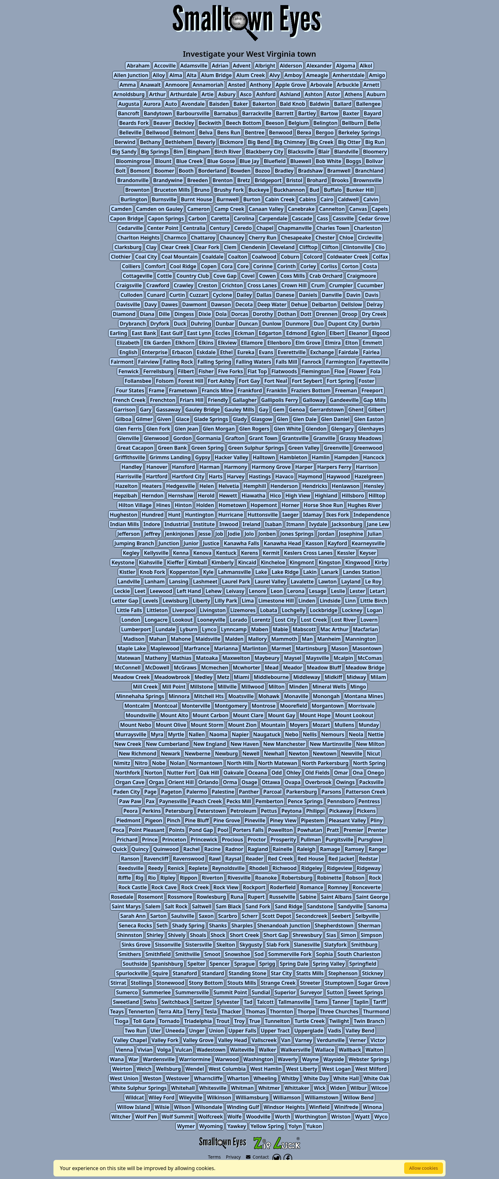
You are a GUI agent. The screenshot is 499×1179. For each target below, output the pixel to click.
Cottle (164, 275)
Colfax (380, 256)
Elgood (380, 333)
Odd (276, 772)
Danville (332, 294)
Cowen (267, 275)
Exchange (322, 352)
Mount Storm (207, 724)
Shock (218, 935)
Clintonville (357, 247)
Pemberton (269, 801)
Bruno (202, 189)
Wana (117, 1059)
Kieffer (175, 562)
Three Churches (339, 1011)
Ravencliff (156, 858)
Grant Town (263, 438)
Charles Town (332, 228)
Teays (117, 1011)
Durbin (370, 323)
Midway (356, 677)
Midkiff (333, 677)
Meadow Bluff (324, 667)
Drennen (327, 314)
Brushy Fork (229, 189)
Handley (132, 466)
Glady (240, 419)
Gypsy (202, 457)
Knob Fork (152, 571)
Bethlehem (178, 142)
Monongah (326, 696)
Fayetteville (374, 361)
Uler (156, 1030)
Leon (277, 591)
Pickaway (340, 810)
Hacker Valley (231, 457)
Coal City (146, 256)
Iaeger (290, 514)
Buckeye (259, 189)
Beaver (162, 122)
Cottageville (137, 275)
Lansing (178, 581)
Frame (156, 390)
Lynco (209, 629)
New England (209, 743)
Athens (353, 94)
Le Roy (373, 581)
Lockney (352, 610)
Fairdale (348, 352)
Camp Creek (229, 208)
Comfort (155, 266)
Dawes (169, 304)
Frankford (249, 390)
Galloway (314, 400)
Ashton (313, 94)
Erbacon (182, 352)
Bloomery (375, 151)
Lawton (327, 581)
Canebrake (301, 208)
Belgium (298, 122)
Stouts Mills (242, 982)
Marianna (226, 648)
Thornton (281, 1011)
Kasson (314, 543)
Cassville (343, 218)
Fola (375, 371)
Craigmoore (361, 275)
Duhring (201, 323)
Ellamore (252, 342)
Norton (153, 772)
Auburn (376, 94)
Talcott (265, 1001)
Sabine (308, 896)
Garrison (124, 409)
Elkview (227, 342)
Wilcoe (379, 1087)
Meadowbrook (172, 677)
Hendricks (314, 485)
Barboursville (192, 113)
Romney (338, 887)
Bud (314, 189)
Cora (227, 266)
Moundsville (141, 715)
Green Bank (172, 447)
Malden (234, 638)
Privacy (233, 1157)
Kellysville (156, 552)
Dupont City (343, 323)
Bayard (372, 113)
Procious (232, 839)
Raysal (233, 858)
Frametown (183, 390)
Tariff (379, 1001)
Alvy (275, 75)
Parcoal (272, 791)
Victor (377, 1040)
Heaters (152, 485)
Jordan (326, 533)
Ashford (266, 94)
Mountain (273, 724)
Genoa (297, 409)
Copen (209, 266)
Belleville (130, 132)
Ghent (356, 409)
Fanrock (311, 361)
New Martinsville (330, 743)
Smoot (212, 954)
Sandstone (320, 906)
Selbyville (367, 915)
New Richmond (138, 753)
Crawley (183, 285)
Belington (325, 122)
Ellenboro (279, 342)
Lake (261, 571)
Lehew (214, 591)
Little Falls (129, 610)
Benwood (280, 132)
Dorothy (263, 314)
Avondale (193, 103)
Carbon (197, 218)
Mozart (321, 724)
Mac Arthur (334, 629)
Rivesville (239, 877)
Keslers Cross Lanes (308, 552)
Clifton (330, 247)
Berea (304, 132)
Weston (152, 1078)
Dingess (184, 314)
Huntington (199, 514)
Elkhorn (184, 342)
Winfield (319, 1107)
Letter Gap (125, 600)
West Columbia (227, 1068)
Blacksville (300, 151)
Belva (206, 132)
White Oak (376, 1078)
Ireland (251, 524)
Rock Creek (195, 887)
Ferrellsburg (158, 371)
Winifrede (346, 1107)
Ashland (290, 94)
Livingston (213, 610)
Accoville (165, 65)
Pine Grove (226, 820)
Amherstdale (348, 75)
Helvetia (228, 485)
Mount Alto (174, 715)
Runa (236, 896)
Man (307, 638)
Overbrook (318, 782)
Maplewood (165, 648)
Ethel (226, 352)
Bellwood (157, 132)
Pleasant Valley (347, 820)
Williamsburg (252, 1097)
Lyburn (188, 629)
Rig (140, 877)
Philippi (315, 810)
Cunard (156, 294)
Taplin (361, 1001)
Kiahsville (151, 562)
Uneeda (175, 1030)
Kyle (208, 571)
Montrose (264, 705)
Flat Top (257, 371)
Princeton (174, 839)
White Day (316, 1078)
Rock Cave (164, 887)
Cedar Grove (373, 218)
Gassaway (168, 409)
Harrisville (128, 476)
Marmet (281, 648)
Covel (248, 275)
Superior (285, 992)
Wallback (350, 1049)
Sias (331, 935)
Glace (182, 419)
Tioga (122, 1021)
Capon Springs (166, 218)
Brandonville (133, 180)
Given (164, 419)
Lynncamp (234, 629)
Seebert (341, 915)
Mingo (358, 686)
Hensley (374, 485)
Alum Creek (250, 75)
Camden (121, 208)
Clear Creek (175, 247)
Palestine (223, 791)
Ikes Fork (337, 514)
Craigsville (129, 285)
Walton (374, 1049)
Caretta (220, 218)
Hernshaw (180, 495)
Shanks (218, 925)
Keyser (368, 552)
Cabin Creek (280, 199)
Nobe (158, 763)
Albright (265, 65)
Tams (321, 1001)
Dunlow (271, 323)
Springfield (362, 963)
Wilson (182, 1107)
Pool (222, 829)
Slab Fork (277, 944)
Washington (258, 1059)
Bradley (284, 170)
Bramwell (339, 170)
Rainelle (282, 849)
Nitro (141, 763)
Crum (318, 285)
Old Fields (317, 772)
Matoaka (207, 657)
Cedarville (130, 228)
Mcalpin (343, 657)
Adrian (220, 65)
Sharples (242, 925)
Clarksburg (127, 247)
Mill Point (174, 686)
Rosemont (150, 896)
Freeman (346, 390)
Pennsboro (340, 801)
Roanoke (266, 877)
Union (216, 1030)
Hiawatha (253, 495)
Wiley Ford (161, 1097)
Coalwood (264, 256)
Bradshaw (310, 170)
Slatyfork (335, 944)
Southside (135, 963)
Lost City (285, 619)
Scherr (249, 915)
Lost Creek (314, 619)
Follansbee (138, 380)
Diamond (124, 314)
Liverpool (183, 610)
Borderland (212, 170)
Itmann (295, 524)
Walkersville (296, 1049)
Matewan (129, 657)
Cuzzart (198, 294)
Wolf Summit (177, 1116)
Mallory (257, 638)
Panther (249, 791)
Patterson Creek (366, 791)
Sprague (244, 963)
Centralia (194, 228)
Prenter (377, 829)
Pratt (333, 829)
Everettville (292, 352)
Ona (358, 772)
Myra (157, 734)
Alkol (366, 65)
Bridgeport (268, 180)
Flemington (315, 371)
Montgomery (231, 705)
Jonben (267, 533)
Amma (128, 84)
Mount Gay (281, 715)
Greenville (336, 447)
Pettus (269, 810)
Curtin (177, 294)
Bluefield (275, 161)
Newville (351, 753)
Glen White (287, 428)
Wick (320, 1087)
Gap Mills (374, 400)
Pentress (369, 801)
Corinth (286, 266)
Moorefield (293, 705)
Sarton (158, 915)
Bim (178, 151)
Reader (254, 858)
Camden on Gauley (159, 208)
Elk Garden (157, 342)
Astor (333, 94)
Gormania (208, 438)
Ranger (377, 849)
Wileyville (190, 1097)
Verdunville (331, 1040)
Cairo (327, 199)
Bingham (198, 151)
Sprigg (267, 963)
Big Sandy (124, 151)
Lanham (154, 581)
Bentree (254, 132)
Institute (204, 524)
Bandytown (158, 113)
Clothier (120, 256)
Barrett (285, 113)
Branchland (369, 170)
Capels (380, 208)
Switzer (203, 1001)
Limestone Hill (276, 600)
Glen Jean (186, 428)
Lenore (257, 591)
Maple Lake (131, 648)
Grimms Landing (170, 457)
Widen (338, 1087)
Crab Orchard (325, 275)
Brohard (317, 180)
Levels (150, 600)
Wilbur (358, 1087)
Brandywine (168, 180)
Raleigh (306, 849)
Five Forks (230, 371)
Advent (242, 65)
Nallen (197, 734)
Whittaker (297, 1087)
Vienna (124, 1049)
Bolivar (374, 161)
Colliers (131, 266)
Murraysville (131, 734)
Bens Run (228, 132)
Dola (221, 314)
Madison (133, 638)
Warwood (227, 1059)
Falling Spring (214, 361)
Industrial (177, 524)
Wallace (324, 1049)
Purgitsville (339, 839)
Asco (246, 94)
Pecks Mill (238, 801)
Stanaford (184, 973)
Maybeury (267, 657)
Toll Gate (144, 1021)
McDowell (157, 667)
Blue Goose (221, 161)
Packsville (371, 782)
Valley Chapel (130, 1040)
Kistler (127, 571)
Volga (164, 1049)
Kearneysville (368, 543)
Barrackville (256, 113)
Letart (377, 591)
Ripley (167, 877)
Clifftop (308, 247)
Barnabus (226, 113)
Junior (191, 543)
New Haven (244, 743)
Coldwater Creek (347, 256)
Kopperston (184, 571)
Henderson (284, 485)
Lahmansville (234, 571)
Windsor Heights (284, 1107)
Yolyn (295, 1126)
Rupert (256, 896)
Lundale (165, 629)
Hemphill (254, 485)
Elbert (337, 333)
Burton (251, 199)
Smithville (187, 954)
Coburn (290, 256)
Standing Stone (247, 973)
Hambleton (293, 457)
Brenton (223, 180)
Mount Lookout (354, 715)
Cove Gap (224, 275)
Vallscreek (264, 1040)
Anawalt (150, 84)
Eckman (244, 333)
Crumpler (341, 285)
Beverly (206, 142)
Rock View (225, 887)
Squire (160, 973)
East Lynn (199, 333)
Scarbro (227, 915)
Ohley (293, 772)
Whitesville (212, 1087)
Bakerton (263, 103)
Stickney (372, 973)
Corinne (262, 266)
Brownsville (367, 180)
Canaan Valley (266, 208)
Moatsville (241, 696)
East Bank (144, 333)
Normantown (205, 763)
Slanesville (307, 944)
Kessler (346, 552)
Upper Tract (275, 1030)
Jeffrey (152, 533)
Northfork (127, 772)
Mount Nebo (135, 724)
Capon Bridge (127, 218)
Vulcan (183, 1049)
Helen (207, 485)
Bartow (329, 113)
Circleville (370, 237)
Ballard (342, 103)
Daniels (308, 294)
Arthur (157, 94)
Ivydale (318, 524)
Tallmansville (294, 1001)
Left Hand (189, 591)
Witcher (121, 1116)
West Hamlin (266, 1068)
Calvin (370, 199)
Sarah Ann (133, 915)
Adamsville (193, 65)
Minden (298, 686)
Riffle (124, 877)
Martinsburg (311, 648)
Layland (351, 581)
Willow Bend (358, 1097)
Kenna (181, 552)
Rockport (254, 887)
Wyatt (362, 1116)
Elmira (333, 342)
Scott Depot (276, 915)
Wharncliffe (208, 1078)
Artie (207, 94)
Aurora (152, 103)
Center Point (163, 228)
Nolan (177, 763)
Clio (379, 247)
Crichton (232, 285)
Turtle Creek (309, 1021)
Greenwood (368, 447)
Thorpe (306, 1011)
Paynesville (173, 801)
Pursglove (370, 839)
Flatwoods (284, 371)
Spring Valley (329, 963)
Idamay (312, 514)
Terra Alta (170, 1011)
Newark (170, 753)
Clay (151, 247)
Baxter (351, 113)
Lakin (310, 571)
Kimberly (222, 562)
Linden (307, 600)
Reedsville (131, 868)
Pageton (171, 791)
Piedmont (128, 820)
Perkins (151, 810)
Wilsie (162, 1107)
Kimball (197, 562)
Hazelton (127, 485)
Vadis (334, 1030)
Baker (240, 103)
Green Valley (303, 447)
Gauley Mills (239, 409)
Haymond (310, 476)
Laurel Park (236, 581)
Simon (348, 935)
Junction (168, 543)
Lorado (238, 619)
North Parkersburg (325, 763)
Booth (186, 170)
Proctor (257, 839)
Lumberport (136, 629)
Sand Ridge (289, 906)
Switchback (175, 1001)
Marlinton (254, 648)
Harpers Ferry (334, 466)
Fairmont (122, 361)
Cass (322, 218)
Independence (371, 514)
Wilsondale (208, 1107)
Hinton (183, 505)
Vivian (144, 1049)
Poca (118, 829)
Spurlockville (132, 973)
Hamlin (321, 457)
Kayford (337, 543)
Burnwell (227, 199)
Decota (244, 304)
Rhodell (258, 868)
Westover (177, 1078)
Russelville (282, 896)
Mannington (360, 638)
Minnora (179, 696)
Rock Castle (132, 887)
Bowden (240, 170)
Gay (263, 409)
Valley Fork (165, 1040)
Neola (356, 734)
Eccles (222, 333)
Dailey (244, 294)
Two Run (135, 1030)
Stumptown (339, 982)
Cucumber (370, 285)
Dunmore (297, 323)
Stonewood (170, 982)
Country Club (192, 275)
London (131, 619)
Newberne (197, 753)
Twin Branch (369, 1021)
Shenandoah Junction (283, 925)
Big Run (374, 142)
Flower (357, 371)
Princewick (204, 839)
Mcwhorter (246, 667)
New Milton (370, 743)
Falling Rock (178, 361)
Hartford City (188, 476)
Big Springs (155, 151)
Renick (176, 868)
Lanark (329, 571)
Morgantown (328, 705)
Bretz (243, 180)
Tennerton (141, 1011)
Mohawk (269, 696)
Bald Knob (292, 103)
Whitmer (269, 1087)
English (128, 352)
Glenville (128, 438)
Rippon (188, 877)
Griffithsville (130, 457)
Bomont (140, 170)
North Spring (369, 763)
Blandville (346, 151)
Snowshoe (237, 954)
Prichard (127, 839)
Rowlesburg (211, 896)
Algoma (345, 65)
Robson (355, 877)
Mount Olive (171, 724)
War (133, 1059)
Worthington (311, 1116)
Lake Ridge (285, 571)
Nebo (291, 734)
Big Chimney (290, 142)
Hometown (232, 505)
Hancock (373, 457)
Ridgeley (311, 868)
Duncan (248, 323)
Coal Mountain (179, 256)
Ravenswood (188, 858)
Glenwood (156, 438)
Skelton (225, 944)
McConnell (128, 667)
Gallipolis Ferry (279, 400)
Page (150, 791)
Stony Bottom (206, 982)
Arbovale (321, 84)
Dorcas (240, 314)
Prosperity (283, 839)
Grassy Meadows (361, 438)
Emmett (372, 342)
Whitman (242, 1087)
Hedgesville (180, 485)
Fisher (206, 371)
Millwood (252, 686)
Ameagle (317, 75)
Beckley (184, 122)
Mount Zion (242, 724)
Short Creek (244, 935)
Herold (206, 495)
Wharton (238, 1078)
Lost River (344, 619)
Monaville (296, 696)
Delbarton (324, 304)
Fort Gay (249, 380)
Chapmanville (295, 228)
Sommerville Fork (290, 954)
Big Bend (259, 142)
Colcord (313, 256)
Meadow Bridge (365, 667)
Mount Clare (248, 715)
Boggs (353, 161)
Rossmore (180, 896)
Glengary (342, 428)
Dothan (287, 314)
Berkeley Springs (359, 132)
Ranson (130, 858)
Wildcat (134, 1097)
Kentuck (226, 552)
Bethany (150, 142)
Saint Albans (336, 896)
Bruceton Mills (172, 189)
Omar (341, 772)
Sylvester (228, 1001)
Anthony (260, 84)
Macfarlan (365, 629)
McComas (370, 657)
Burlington (134, 199)
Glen (282, 419)
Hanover (156, 466)
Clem (230, 247)
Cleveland (283, 247)
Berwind (125, 142)
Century (220, 228)
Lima (248, 600)
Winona (372, 1107)
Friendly (218, 400)
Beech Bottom (243, 122)
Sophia (324, 954)
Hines (163, 505)
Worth (282, 1116)
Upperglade (308, 1030)
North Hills (240, 763)
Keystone (122, 562)
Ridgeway (369, 868)
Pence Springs (305, 801)
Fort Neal (275, 380)
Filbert (186, 371)
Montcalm (137, 705)
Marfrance (197, 648)
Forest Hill (190, 380)
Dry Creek (374, 314)
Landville (129, 581)
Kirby (381, 562)
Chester (324, 237)
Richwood (284, 868)
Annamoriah (208, 84)
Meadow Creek (131, 677)
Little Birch (373, 600)
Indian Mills (124, 524)
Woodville (258, 1116)
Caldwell (348, 199)
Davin (353, 294)
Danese (285, 294)
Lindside (330, 600)
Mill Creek (145, 686)
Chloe (346, 237)
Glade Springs (211, 419)
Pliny (376, 820)
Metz (223, 677)
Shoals (198, 935)
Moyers (299, 724)
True (254, 1021)
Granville (324, 438)
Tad (248, 1001)
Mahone (181, 638)
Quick (120, 849)
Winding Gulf (243, 1107)
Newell (250, 753)
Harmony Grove (271, 466)
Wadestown (211, 1049)
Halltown (264, 457)
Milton (277, 686)
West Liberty (301, 1068)
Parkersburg (301, 791)
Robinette (329, 877)
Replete (198, 868)
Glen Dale (305, 419)
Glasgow (261, 419)
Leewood (161, 591)
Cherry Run (262, 237)
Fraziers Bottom (311, 390)
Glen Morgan (219, 428)
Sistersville (198, 944)
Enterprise (155, 352)
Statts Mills (310, 973)
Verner (357, 1040)
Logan (374, 610)
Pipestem (312, 820)
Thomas (255, 1011)
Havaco (284, 476)
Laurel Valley (270, 581)
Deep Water (272, 304)
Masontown (367, 648)
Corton (350, 266)
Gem (278, 409)
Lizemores (243, 610)
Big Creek (322, 142)
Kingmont (302, 562)
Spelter (196, 963)
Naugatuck (267, 734)
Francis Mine (217, 390)
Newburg (226, 753)
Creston (207, 285)
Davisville (128, 304)
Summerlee (156, 992)
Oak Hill (209, 772)
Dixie (205, 314)
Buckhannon (289, 189)
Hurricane (230, 514)
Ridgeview (339, 868)
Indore (152, 524)
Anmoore (176, 84)
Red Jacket (341, 858)
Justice (211, 543)
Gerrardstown (326, 409)
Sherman (369, 925)
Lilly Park (226, 600)
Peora (130, 810)
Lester (357, 591)
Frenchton (162, 400)
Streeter (310, 982)
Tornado (169, 1021)
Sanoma (377, 906)
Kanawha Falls (241, 543)
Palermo (196, 791)
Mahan (157, 638)
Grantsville (295, 438)
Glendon (316, 428)
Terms (214, 1157)
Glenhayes (371, 428)
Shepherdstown (334, 925)
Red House (311, 858)
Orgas (156, 782)
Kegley (131, 552)
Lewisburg (175, 600)
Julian (375, 533)
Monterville (196, 705)
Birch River (227, 151)
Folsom (165, 380)
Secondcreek (311, 915)
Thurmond (376, 1011)
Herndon (153, 495)
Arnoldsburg (129, 94)
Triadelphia (198, 1021)
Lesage (318, 591)
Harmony (235, 466)
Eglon (318, 333)
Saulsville (182, 915)
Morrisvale (361, 705)
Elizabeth (128, 342)
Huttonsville (263, 514)
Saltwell (201, 906)
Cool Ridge (183, 266)
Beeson (274, 122)
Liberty (201, 600)
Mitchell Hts (209, 696)
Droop (349, 314)
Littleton (157, 610)
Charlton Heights (138, 237)
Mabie (280, 629)
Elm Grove (307, 342)
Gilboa (123, 419)
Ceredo (243, 228)
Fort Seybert (307, 380)
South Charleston (358, 954)
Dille (164, 314)
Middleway (306, 677)
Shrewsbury (307, 935)
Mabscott (304, 629)
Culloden (132, 294)
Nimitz (122, 763)
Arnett (371, 84)
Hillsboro (353, 495)
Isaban (273, 524)
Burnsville (164, 199)
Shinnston (129, 935)
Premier (353, 829)
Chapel (265, 228)
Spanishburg (167, 963)
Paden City (126, 791)
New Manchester (284, 743)
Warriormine (195, 1059)
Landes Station (361, 571)
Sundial (261, 992)
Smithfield (158, 954)
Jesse (204, 533)
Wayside (333, 1059)
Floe (339, 371)
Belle (374, 122)
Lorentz (261, 619)
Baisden (219, 103)
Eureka (245, 352)
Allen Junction (131, 75)
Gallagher (244, 400)
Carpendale (273, 218)
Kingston (330, 562)
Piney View (283, 820)
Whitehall (183, 1087)
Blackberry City (264, 151)
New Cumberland (167, 743)
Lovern (369, 619)
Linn (350, 600)
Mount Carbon (210, 715)
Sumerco (127, 992)
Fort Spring (340, 380)
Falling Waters (253, 361)
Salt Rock (176, 906)
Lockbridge (323, 610)
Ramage (330, 849)
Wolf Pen (146, 1116)
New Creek (128, 743)
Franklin (276, 390)
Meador (292, 667)
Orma (230, 782)
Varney (303, 1040)
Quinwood (166, 849)
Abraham (138, 65)
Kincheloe (273, 562)
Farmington (340, 361)
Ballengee (368, 103)
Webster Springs (368, 1059)
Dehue (299, 304)
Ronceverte (367, 887)
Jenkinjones (179, 533)
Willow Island (133, 1107)
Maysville (317, 657)
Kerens (249, 552)
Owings (345, 782)
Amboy (293, 75)
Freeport (372, 390)
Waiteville (242, 1049)
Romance (311, 887)
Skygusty (251, 944)
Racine (212, 849)
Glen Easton (368, 419)
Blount (163, 161)
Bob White (328, 161)
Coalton (237, 256)
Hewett (228, 495)
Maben (259, 629)
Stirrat (118, 982)
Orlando (208, 782)
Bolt (120, 170)
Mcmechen (214, 667)
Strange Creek (278, 982)
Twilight (339, 1021)
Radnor (234, 849)
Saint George (372, 896)
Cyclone (222, 294)
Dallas (264, 294)
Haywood (338, 476)
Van (286, 1040)
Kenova (202, 552)
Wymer (186, 1126)
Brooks (340, 180)
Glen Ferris (128, 428)
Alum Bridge (216, 75)
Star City (281, 973)
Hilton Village (134, 505)
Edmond (296, 333)
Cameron (198, 208)
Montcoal (165, 705)
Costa (370, 266)
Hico (275, 495)
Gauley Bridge (202, 409)
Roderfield (283, 887)
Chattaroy (203, 237)
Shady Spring (188, 925)
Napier (240, 734)
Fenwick (128, 371)
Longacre (156, 619)
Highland (326, 495)
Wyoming (211, 1126)
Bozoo (262, 170)
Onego (375, 772)
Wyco (381, 1116)
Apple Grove (291, 84)
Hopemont (263, 505)
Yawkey (236, 1126)
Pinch (173, 820)
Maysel (292, 657)
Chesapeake (296, 237)
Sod (259, 954)
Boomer (164, 170)
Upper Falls (242, 1030)
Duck (180, 323)
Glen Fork (158, 428)
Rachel (191, 849)
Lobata (268, 610)
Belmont (183, 132)
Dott (306, 314)
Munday (369, 724)
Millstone (201, 686)
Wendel (195, 1068)
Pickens (366, 810)
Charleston (367, 228)
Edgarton (270, 333)
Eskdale (206, 352)
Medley (203, 677)
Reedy (155, 868)
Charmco (175, 237)
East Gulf (172, 333)
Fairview (148, 361)
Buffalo (332, 189)
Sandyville (350, 906)
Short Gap (276, 935)
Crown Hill (294, 285)
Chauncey (232, 237)
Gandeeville (344, 400)
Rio (152, 877)
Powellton (280, 829)
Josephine (351, 533)
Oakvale (233, 772)
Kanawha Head (282, 543)
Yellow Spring (267, 1126)
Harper (304, 466)
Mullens (344, 724)
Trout (223, 1021)
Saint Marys (126, 906)
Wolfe (235, 1116)
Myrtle (176, 734)
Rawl (215, 858)
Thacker (231, 1011)
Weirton (122, 1068)
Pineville (255, 820)
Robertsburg (297, 877)
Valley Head (232, 1040)
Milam (378, 677)
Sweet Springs (365, 992)
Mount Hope (315, 715)
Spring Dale (294, 963)
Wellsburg (168, 1068)
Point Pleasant (147, 829)
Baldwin (319, 103)
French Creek (129, 400)
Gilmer (144, 419)
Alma (175, 75)
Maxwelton (236, 657)
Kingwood (357, 562)
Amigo (377, 75)
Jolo (249, 533)
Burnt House (196, 199)
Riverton (212, 877)
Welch (144, 1068)
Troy (239, 1021)
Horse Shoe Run (323, 505)
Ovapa (292, 782)
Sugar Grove (373, 982)
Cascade (302, 218)
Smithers (130, 954)
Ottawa (271, 782)
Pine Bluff (197, 820)
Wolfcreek (210, 1116)
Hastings (260, 476)
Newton (298, 753)
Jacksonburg (347, 524)
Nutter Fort (181, 772)
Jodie (234, 533)
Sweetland (126, 1001)
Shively (177, 935)
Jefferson (128, 533)
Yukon (314, 1126)
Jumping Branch (134, 543)
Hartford (156, 476)
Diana (147, 314)
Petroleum (243, 810)
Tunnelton (277, 1021)
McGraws (185, 667)
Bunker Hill (360, 189)
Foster (366, 380)
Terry (193, 1011)
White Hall (346, 1078)
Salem (152, 906)
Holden (205, 505)
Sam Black (228, 906)
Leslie (338, 591)
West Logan (336, 1068)
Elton (351, 342)
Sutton (335, 992)
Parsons (331, 791)
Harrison (366, 466)
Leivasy (235, 591)
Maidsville (207, 638)
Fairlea (371, 352)
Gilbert (376, 409)
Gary (145, 409)
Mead (272, 667)
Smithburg (364, 944)
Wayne (310, 1059)
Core (243, 266)
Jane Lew (378, 524)
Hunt (174, 514)
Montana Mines (363, 696)
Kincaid (247, 562)
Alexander (319, 65)
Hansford (183, 466)
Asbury (226, 94)
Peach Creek (206, 801)
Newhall (274, 753)
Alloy (159, 75)
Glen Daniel (335, 419)
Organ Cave (130, 782)
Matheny (156, 657)
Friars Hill (191, 400)
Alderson (291, 65)
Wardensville (159, 1059)
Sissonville (168, 944)
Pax (150, 801)
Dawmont (194, 304)
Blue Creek (189, 161)
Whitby (290, 1078)
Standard (212, 973)
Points (177, 829)
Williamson (286, 1097)
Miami (242, 677)
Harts (215, 476)
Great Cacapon (135, 447)
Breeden (197, 180)
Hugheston (123, 514)
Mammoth (284, 638)
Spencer (220, 963)
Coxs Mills (292, 275)
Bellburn (352, 122)
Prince (150, 839)
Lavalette (302, 581)
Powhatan (309, 829)
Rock (375, 877)
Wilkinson (219, 1097)
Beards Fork (134, 122)
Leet (140, 591)
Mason (339, 648)
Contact (257, 1157)
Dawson (221, 304)
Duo (318, 323)
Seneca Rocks (135, 925)
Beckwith (210, 122)
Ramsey (354, 849)
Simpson (371, 935)
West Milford (371, 1068)
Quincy (140, 849)
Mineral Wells (329, 686)
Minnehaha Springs (140, 696)
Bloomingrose (133, 161)
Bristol (294, 180)
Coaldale (212, 256)
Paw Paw (130, 801)
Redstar (368, 858)
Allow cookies (423, 1168)
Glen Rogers (254, 428)
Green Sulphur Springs (256, 447)
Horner (290, 505)
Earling (118, 333)
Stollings (141, 982)
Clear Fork (206, 247)
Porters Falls (248, 829)
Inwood (228, 524)
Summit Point (230, 992)
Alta (192, 75)
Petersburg (179, 810)
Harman (210, 466)
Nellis (310, 734)
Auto (171, 103)
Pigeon (153, 820)
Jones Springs (297, 533)
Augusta (128, 103)
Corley (308, 266)
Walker (267, 1049)
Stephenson (342, 973)
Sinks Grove (136, 944)
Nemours (332, 734)
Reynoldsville (228, 868)
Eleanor (358, 333)
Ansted (236, 84)
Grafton (234, 438)
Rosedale (122, 896)
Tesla (210, 1011)
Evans (266, 352)
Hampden (346, 457)
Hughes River (364, 505)
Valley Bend (360, 1030)
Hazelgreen (369, 476)
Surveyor (311, 992)
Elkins (206, 342)
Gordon (182, 438)
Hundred (153, 514)
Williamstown (322, 1097)
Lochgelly (293, 610)
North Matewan (277, 763)
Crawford (157, 285)
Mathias (182, 657)
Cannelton (332, 208)
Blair (324, 151)
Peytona (291, 810)
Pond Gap (201, 829)
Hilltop (377, 495)
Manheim (329, 638)
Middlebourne (271, 677)
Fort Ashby (221, 380)
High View (297, 495)
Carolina (244, 218)
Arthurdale (183, 94)
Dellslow (351, 304)
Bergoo (325, 132)
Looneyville (211, 619)
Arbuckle (348, 84)
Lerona (296, 591)
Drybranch (133, 323)
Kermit (271, 552)
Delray (375, 304)
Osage (249, 782)
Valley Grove (198, 1040)
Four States (130, 390)
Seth (162, 925)
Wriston (340, 1116)
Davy (150, 304)
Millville (227, 686)
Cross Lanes (262, 285)
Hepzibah (125, 495)
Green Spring (207, 447)
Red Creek (280, 858)
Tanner (340, 1001)
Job (219, 533)
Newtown (325, 753)
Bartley (307, 113)
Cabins (307, 199)
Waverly (288, 1059)
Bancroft (128, 113)
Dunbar (225, 323)
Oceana (257, 772)
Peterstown (211, 810)
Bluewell (300, 161)
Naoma (218, 734)
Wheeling (265, 1078)
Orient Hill (181, 782)
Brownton (137, 189)
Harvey (235, 476)
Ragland (258, 849)
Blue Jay (249, 161)
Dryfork (159, 323)
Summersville (192, 992)
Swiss (150, 1001)
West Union (124, 1078)
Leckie (122, 591)
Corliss (328, 266)
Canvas (358, 208)
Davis (371, 294)
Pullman (310, 839)
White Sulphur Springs (138, 1087)
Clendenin (253, 247)
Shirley (155, 935)
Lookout (182, 619)
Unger (196, 1030)
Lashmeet (205, 581)
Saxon (206, 915)
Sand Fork (258, 906)
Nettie (375, 734)
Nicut (373, 753)
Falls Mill (286, 361)
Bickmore (231, 142)
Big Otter (349, 142)
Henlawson (346, 485)
